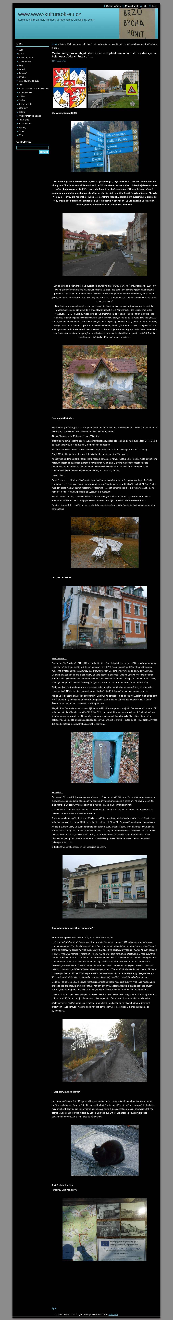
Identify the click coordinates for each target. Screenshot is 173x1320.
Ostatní (21, 112)
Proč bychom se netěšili (29, 116)
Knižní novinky (25, 104)
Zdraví (21, 131)
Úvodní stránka (113, 6)
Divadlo (22, 77)
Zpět (54, 1308)
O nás (21, 53)
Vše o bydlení (25, 123)
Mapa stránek (131, 6)
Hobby (21, 96)
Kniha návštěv (25, 61)
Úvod (54, 44)
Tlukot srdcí (24, 119)
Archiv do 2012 (25, 57)
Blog (20, 65)
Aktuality (22, 69)
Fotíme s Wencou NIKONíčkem (33, 88)
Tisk (154, 6)
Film (20, 84)
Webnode (113, 1314)
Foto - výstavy (25, 92)
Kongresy (23, 108)
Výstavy (22, 127)
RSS (145, 6)
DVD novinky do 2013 (28, 81)
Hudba (21, 100)
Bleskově (22, 73)
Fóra (20, 135)
